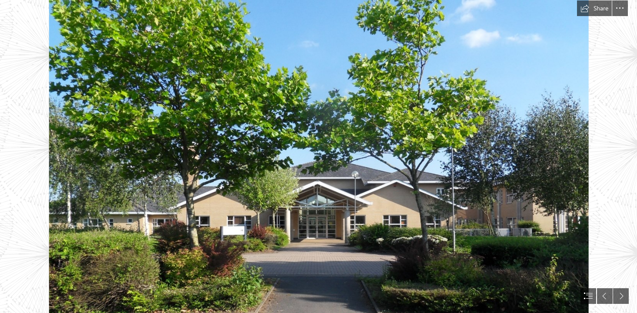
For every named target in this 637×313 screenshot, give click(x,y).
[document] (318, 156)
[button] (594, 8)
